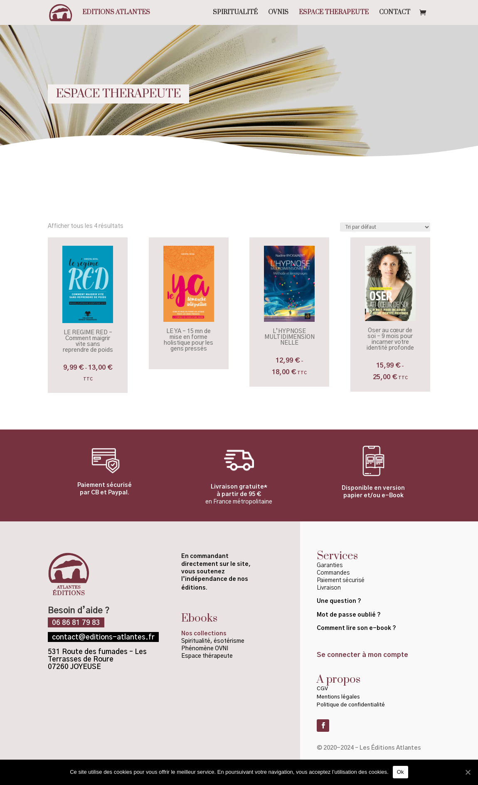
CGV (322, 688)
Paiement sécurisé (341, 580)
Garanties (329, 565)
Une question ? (339, 601)
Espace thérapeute (207, 656)
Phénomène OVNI (204, 649)
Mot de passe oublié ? (349, 615)
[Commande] (385, 227)
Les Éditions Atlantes (390, 748)
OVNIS (278, 13)
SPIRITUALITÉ (235, 13)
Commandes (333, 573)
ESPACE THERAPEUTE (334, 13)
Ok (400, 772)
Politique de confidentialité (351, 705)
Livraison (329, 588)
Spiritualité (195, 641)
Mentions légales (338, 697)
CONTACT (394, 13)
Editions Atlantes (116, 13)
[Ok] (467, 772)
